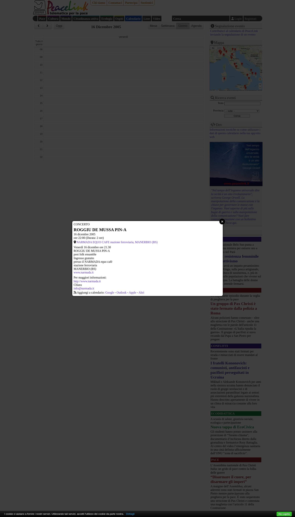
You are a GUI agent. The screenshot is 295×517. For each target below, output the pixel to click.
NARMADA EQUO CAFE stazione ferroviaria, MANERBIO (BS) (117, 242)
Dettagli (130, 513)
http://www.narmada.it (87, 281)
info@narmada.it (84, 288)
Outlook (121, 292)
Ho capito (284, 513)
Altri (141, 292)
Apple (132, 292)
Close (222, 221)
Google (109, 292)
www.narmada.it (84, 272)
